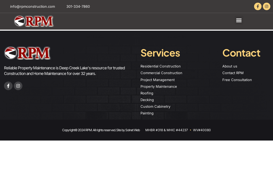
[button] (239, 20)
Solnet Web (132, 130)
